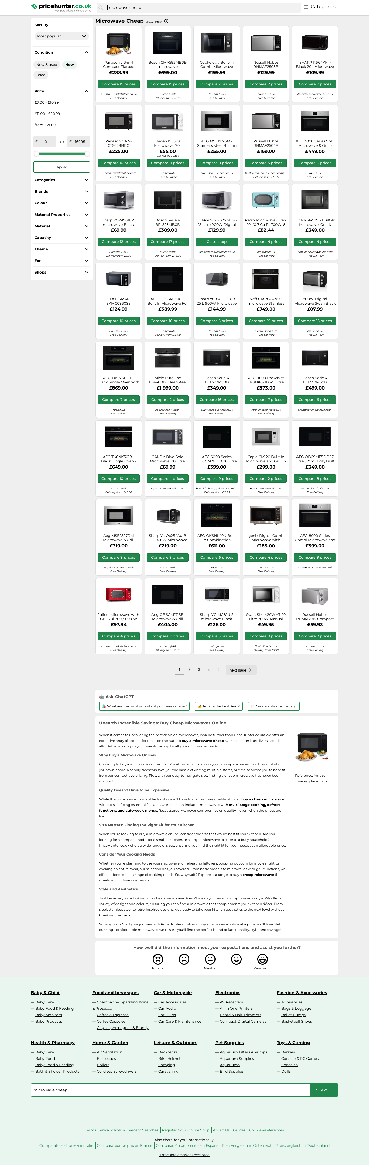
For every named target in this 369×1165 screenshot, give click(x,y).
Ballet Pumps (293, 1015)
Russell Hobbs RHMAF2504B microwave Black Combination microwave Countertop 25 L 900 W (266, 143)
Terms (90, 1130)
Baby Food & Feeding (54, 1008)
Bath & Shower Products (57, 1071)
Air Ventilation (109, 1052)
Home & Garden (110, 1042)
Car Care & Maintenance (179, 1021)
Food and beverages (115, 992)
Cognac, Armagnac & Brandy (123, 1027)
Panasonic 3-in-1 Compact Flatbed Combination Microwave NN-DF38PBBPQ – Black (118, 64)
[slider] (36, 153)
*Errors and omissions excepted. (184, 1155)
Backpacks (168, 1052)
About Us (221, 1130)
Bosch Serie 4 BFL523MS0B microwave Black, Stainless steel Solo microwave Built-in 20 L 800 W (217, 380)
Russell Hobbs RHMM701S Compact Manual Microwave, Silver (315, 617)
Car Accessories (172, 1002)
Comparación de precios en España (187, 1145)
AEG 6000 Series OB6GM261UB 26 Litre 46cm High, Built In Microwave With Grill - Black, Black (217, 459)
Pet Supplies (229, 1042)
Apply (62, 167)
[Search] (101, 8)
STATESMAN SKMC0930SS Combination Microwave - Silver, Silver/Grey (118, 301)
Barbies (288, 1052)
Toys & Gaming (293, 1042)
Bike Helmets (170, 1058)
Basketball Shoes (296, 1021)
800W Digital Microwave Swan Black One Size (315, 301)
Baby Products (48, 1021)
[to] (80, 141)
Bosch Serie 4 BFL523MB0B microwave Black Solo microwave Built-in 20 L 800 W (168, 222)
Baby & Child (45, 992)
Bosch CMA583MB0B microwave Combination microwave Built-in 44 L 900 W (168, 64)
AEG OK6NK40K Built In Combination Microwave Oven (216, 537)
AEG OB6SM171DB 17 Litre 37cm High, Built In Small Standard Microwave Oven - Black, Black (315, 459)
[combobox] (203, 8)
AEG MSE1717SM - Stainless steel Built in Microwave (217, 143)
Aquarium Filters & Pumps (243, 1052)
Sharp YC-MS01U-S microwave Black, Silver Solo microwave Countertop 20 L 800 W (119, 222)
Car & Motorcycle (173, 992)
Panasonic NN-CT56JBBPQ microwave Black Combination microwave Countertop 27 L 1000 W (118, 143)
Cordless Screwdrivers (117, 1071)
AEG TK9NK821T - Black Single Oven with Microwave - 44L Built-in (118, 380)
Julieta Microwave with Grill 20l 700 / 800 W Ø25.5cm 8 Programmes (118, 617)
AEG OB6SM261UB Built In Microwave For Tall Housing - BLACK (167, 301)
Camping (166, 1065)
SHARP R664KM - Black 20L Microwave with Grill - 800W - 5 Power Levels (315, 64)
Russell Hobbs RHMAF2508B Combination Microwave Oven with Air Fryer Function (266, 64)
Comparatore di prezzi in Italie (66, 1145)
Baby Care (44, 1002)
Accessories (291, 1002)
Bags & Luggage (296, 1008)
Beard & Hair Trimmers (240, 1015)
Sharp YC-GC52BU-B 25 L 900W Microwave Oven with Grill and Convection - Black (217, 301)
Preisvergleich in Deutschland (303, 1145)
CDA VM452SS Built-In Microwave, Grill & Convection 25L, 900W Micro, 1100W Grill (315, 222)
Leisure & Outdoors (175, 1042)
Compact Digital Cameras (243, 1021)
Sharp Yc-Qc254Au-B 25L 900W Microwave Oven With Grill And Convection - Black (167, 537)
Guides (239, 1130)
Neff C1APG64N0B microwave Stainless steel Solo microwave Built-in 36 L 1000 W (266, 301)
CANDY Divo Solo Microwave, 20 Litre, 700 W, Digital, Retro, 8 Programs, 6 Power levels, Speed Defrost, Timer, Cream (167, 459)
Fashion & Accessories (302, 992)
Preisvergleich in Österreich (247, 1145)
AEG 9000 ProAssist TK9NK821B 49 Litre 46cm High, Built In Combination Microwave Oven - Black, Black (266, 380)
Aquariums (230, 1065)
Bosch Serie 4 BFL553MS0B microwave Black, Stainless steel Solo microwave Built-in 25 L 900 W (315, 380)
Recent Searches (143, 1130)
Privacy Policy (112, 1130)
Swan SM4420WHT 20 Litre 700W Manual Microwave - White (266, 617)
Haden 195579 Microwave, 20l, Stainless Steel (167, 143)
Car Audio (167, 1008)
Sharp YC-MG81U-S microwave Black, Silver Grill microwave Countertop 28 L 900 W (217, 617)
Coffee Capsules (111, 1021)
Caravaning (168, 1071)
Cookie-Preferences (266, 1130)
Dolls (286, 1071)
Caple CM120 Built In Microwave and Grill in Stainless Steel (266, 459)
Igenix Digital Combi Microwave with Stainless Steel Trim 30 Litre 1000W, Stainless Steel (265, 537)
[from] (46, 141)
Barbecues (106, 1058)
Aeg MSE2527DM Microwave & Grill (118, 537)
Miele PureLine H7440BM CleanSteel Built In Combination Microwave (168, 380)
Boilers (103, 1065)
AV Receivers (231, 1002)
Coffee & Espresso (113, 1015)
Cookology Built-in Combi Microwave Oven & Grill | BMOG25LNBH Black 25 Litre (216, 64)
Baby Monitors (48, 1015)
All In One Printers (236, 1008)
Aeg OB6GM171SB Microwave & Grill (167, 617)
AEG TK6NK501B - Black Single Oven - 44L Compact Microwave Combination (118, 459)
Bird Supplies (232, 1071)
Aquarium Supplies (237, 1058)
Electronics (227, 992)
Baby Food (45, 1058)
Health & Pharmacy (53, 1042)
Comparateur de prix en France (124, 1145)
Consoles (289, 1065)
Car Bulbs (167, 1015)
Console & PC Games (300, 1058)
